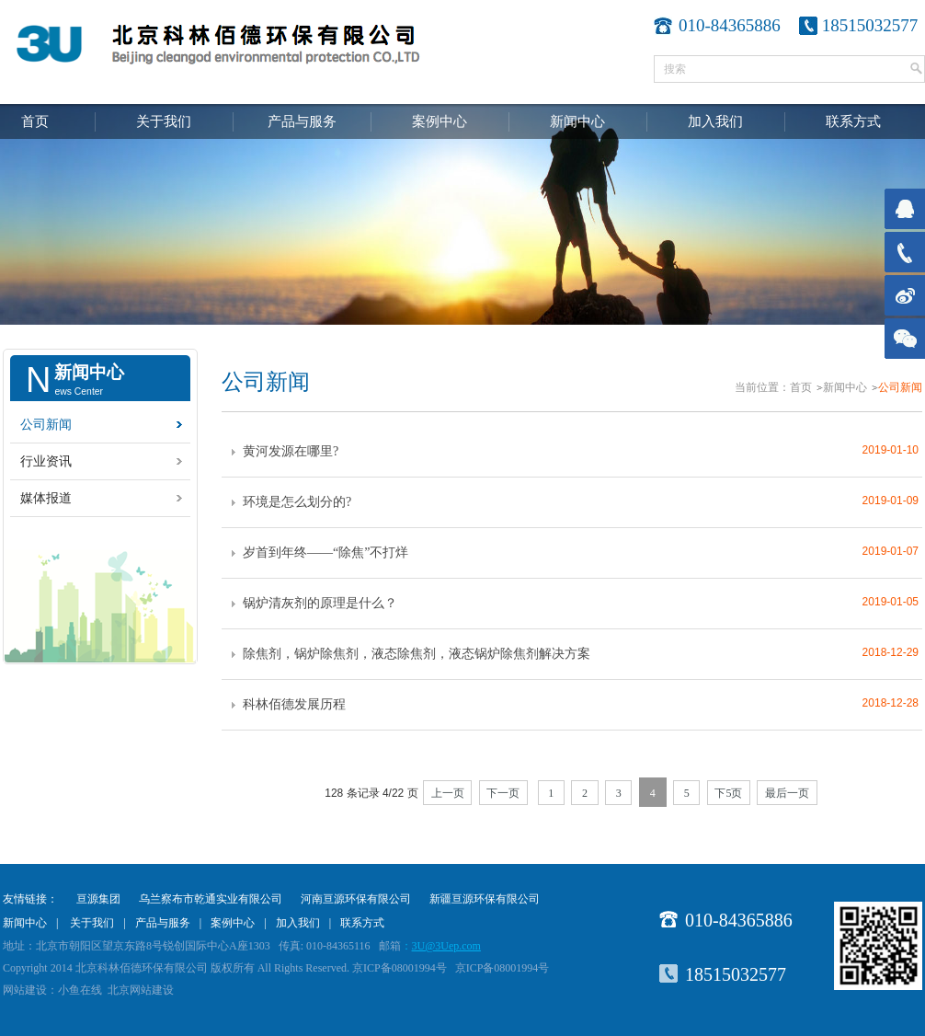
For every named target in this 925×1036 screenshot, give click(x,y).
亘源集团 (98, 898)
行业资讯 (46, 461)
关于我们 (163, 121)
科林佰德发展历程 (294, 704)
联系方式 (853, 121)
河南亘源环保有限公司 (356, 898)
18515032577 (870, 25)
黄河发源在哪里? (290, 451)
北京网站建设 (141, 990)
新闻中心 (577, 121)
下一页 (503, 793)
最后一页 (787, 793)
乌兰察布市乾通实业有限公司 (210, 898)
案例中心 (439, 121)
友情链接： (30, 898)
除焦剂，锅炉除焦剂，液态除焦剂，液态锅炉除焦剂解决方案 (416, 654)
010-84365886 (739, 920)
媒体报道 (46, 498)
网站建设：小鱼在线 (52, 990)
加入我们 (715, 121)
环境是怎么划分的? (297, 502)
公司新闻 (46, 425)
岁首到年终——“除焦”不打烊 (325, 552)
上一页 (447, 793)
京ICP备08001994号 (502, 967)
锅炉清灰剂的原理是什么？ (320, 603)
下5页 (728, 793)
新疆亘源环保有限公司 (484, 898)
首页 (35, 121)
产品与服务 (302, 121)
